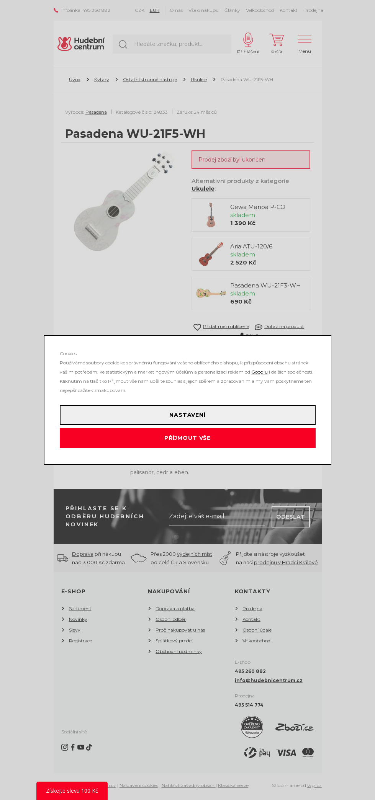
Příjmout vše (187, 437)
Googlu (259, 372)
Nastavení (187, 414)
